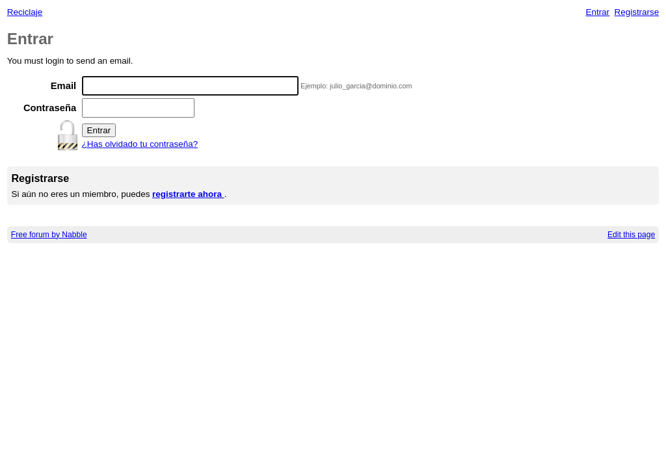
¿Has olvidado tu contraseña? (140, 144)
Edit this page (631, 234)
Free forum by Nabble (49, 234)
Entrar (597, 12)
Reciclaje (25, 12)
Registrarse (637, 12)
